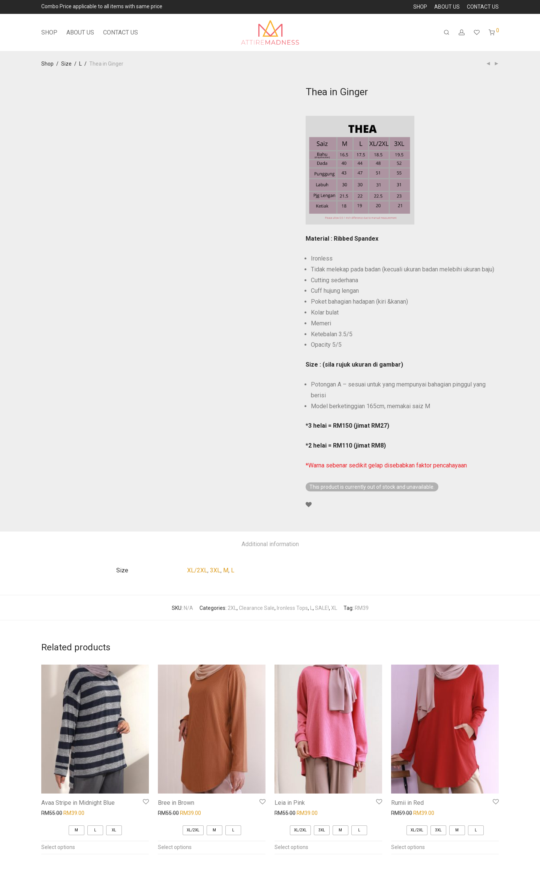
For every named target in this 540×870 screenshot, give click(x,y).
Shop (47, 64)
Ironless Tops (292, 608)
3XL (215, 570)
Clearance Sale (256, 608)
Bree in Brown (176, 802)
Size (66, 64)
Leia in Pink (289, 802)
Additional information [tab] (270, 544)
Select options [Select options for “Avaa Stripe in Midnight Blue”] (58, 847)
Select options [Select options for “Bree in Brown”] (175, 847)
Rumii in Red (407, 802)
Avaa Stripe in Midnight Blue (78, 802)
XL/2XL (197, 570)
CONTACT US (483, 6)
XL (334, 608)
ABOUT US (447, 6)
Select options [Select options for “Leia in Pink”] (291, 847)
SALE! (322, 608)
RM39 (362, 608)
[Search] (446, 32)
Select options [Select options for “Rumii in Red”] (408, 847)
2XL (232, 608)
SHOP (420, 6)
